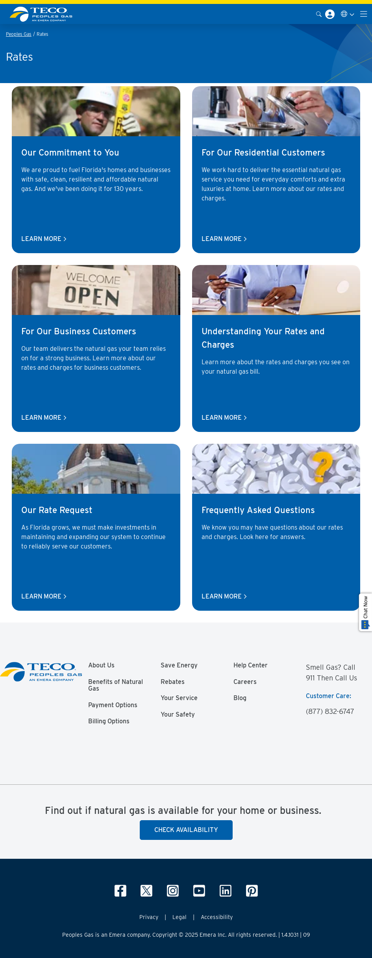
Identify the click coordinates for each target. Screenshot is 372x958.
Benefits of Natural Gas (115, 685)
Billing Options (109, 721)
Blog (239, 698)
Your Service (179, 698)
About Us (101, 665)
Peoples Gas (18, 34)
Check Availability (186, 830)
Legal (179, 917)
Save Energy (179, 665)
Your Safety (178, 714)
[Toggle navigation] (363, 14)
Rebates (173, 682)
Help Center (250, 665)
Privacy (148, 917)
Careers (245, 682)
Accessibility (217, 917)
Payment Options (112, 705)
